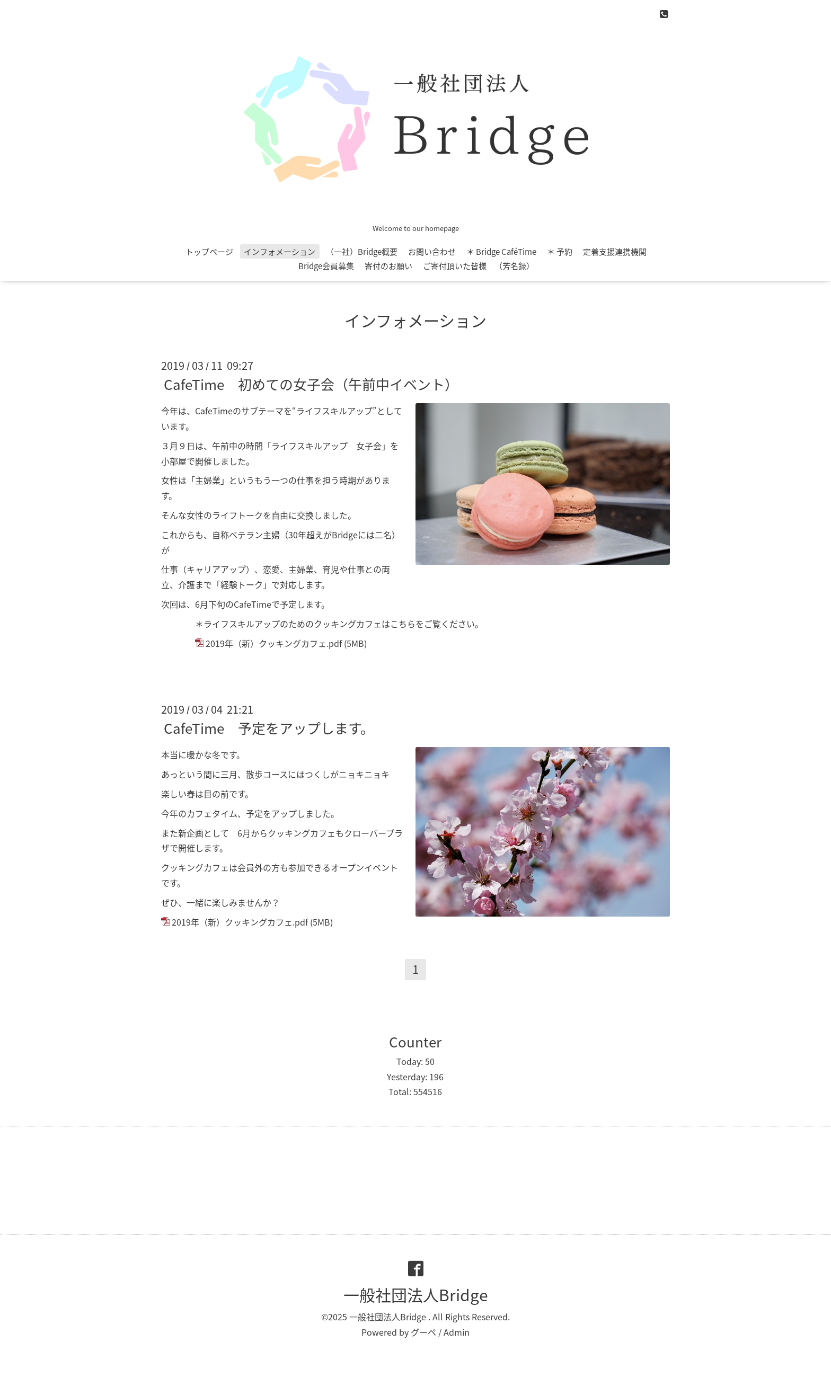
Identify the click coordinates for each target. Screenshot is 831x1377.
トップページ (209, 251)
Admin (457, 1332)
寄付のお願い (388, 266)
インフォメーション (279, 251)
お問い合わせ (432, 251)
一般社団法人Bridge (415, 1295)
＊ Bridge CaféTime (501, 251)
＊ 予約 (559, 251)
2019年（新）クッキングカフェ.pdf (274, 643)
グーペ (423, 1332)
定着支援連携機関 (615, 251)
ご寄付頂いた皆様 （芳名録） (478, 266)
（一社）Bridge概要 (361, 251)
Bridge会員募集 (326, 266)
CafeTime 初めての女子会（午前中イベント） (311, 384)
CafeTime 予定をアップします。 (269, 728)
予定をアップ (271, 813)
